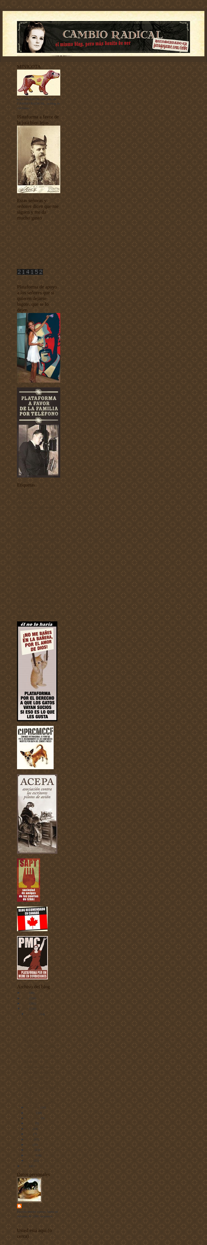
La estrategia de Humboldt (42, 1030)
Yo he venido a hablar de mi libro (38, 615)
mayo (30, 1139)
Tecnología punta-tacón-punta (36, 601)
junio (29, 1134)
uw (19, 610)
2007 (25, 1166)
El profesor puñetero (38, 1081)
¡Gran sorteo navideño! (40, 1102)
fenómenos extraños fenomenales (38, 565)
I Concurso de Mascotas (32, 570)
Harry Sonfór (35, 1205)
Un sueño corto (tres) (38, 1035)
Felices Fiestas (34, 1040)
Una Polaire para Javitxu (41, 1055)
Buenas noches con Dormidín (36, 507)
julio (29, 1128)
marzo (30, 1149)
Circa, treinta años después (42, 1024)
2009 (25, 1003)
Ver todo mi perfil (28, 1222)
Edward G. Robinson (38, 1066)
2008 (25, 1008)
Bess (28, 1096)
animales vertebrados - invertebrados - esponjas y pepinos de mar (34, 498)
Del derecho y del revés (40, 1019)
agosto (30, 1123)
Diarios (22, 529)
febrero (31, 1155)
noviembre (33, 1107)
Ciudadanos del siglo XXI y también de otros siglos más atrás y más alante (38, 516)
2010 (25, 998)
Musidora (31, 1061)
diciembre (32, 1014)
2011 (25, 992)
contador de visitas (29, 278)
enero (30, 1160)
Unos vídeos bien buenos (33, 606)
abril (29, 1144)
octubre (31, 1112)
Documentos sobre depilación (36, 534)
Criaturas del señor (29, 525)
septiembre (33, 1118)
